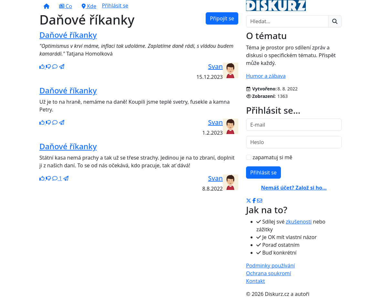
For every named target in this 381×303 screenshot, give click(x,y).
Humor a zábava (266, 75)
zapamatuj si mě (269, 157)
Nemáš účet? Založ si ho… (293, 187)
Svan (215, 66)
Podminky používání (270, 265)
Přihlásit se (115, 5)
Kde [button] (89, 6)
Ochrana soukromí (268, 273)
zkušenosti (299, 221)
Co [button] (65, 6)
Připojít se (222, 18)
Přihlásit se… (273, 110)
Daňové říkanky (68, 34)
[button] (46, 6)
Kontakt (255, 281)
